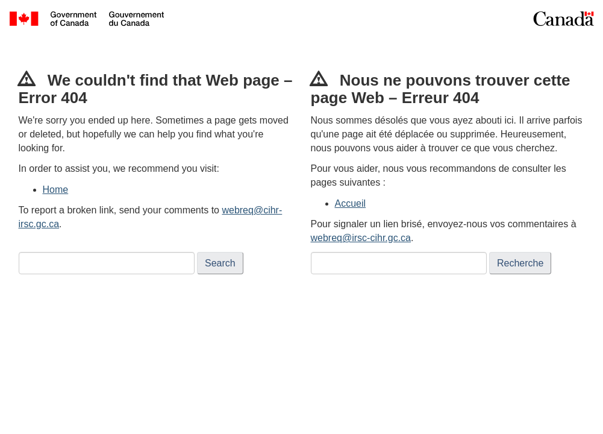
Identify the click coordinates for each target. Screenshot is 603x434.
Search (220, 263)
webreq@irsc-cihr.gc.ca (361, 238)
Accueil (350, 203)
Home (56, 189)
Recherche (520, 263)
